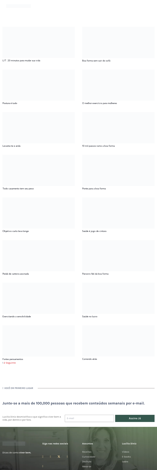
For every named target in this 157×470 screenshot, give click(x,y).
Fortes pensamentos (12, 359)
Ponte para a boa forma (94, 188)
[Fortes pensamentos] (38, 327)
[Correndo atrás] (118, 327)
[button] (149, 6)
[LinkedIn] (42, 466)
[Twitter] (59, 456)
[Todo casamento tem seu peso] (38, 156)
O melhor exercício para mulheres (99, 103)
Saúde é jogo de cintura (94, 231)
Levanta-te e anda (11, 146)
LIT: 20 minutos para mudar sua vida (21, 60)
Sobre (125, 461)
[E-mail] (89, 418)
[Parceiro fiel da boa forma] (118, 242)
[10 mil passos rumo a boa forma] (118, 114)
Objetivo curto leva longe (15, 231)
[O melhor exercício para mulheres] (118, 71)
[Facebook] (50, 456)
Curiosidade (88, 456)
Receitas (86, 451)
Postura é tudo (9, 103)
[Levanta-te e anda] (38, 114)
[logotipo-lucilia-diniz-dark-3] (18, 6)
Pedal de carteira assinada (15, 274)
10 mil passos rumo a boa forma (98, 146)
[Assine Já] (135, 418)
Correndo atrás (89, 359)
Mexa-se (86, 466)
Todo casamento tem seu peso (18, 188)
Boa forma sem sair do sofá (96, 61)
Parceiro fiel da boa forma (95, 274)
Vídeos (125, 451)
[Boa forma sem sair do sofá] (118, 28)
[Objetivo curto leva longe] (38, 199)
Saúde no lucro (89, 316)
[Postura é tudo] (38, 71)
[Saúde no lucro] (118, 284)
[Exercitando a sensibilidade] (38, 284)
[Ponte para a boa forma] (118, 156)
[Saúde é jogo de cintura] (118, 199)
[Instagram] (42, 456)
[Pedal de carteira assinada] (38, 242)
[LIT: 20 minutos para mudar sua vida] (38, 28)
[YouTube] (67, 456)
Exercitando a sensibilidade (16, 316)
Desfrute (86, 461)
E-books (126, 456)
